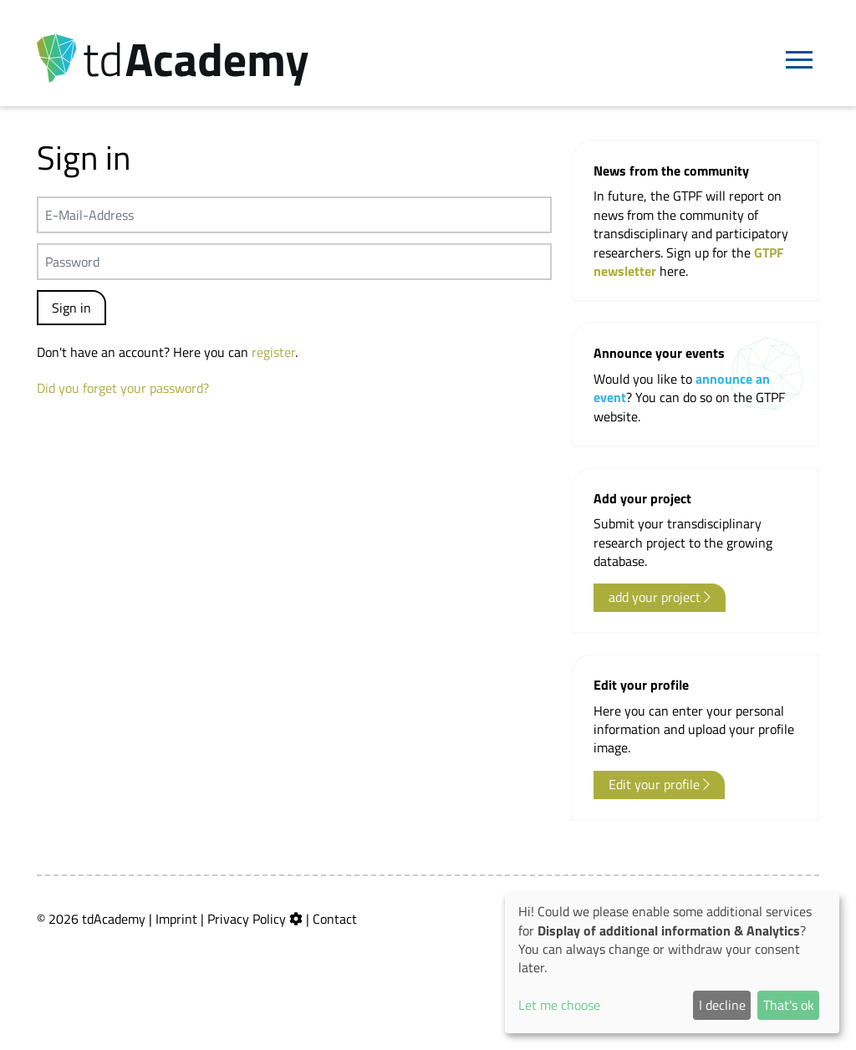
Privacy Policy (246, 919)
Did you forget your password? (123, 388)
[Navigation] (799, 60)
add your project (660, 597)
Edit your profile (659, 784)
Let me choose (559, 1005)
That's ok (788, 1005)
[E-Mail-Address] (294, 214)
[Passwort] (294, 261)
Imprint (176, 919)
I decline (722, 1005)
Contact (335, 919)
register (273, 352)
